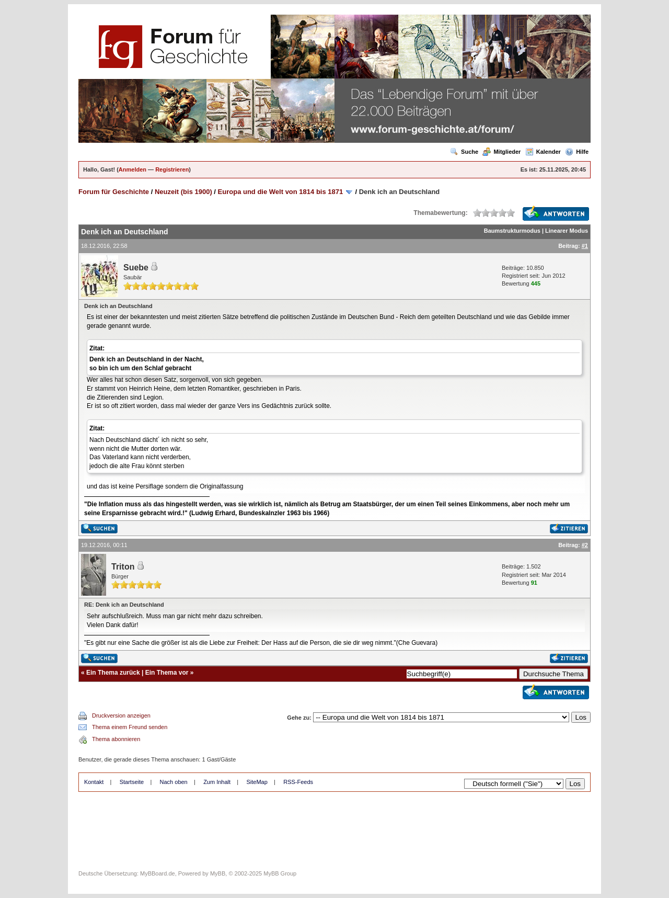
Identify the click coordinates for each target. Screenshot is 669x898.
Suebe (135, 267)
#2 (585, 545)
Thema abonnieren (116, 739)
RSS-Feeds (298, 782)
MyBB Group (279, 873)
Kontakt (93, 782)
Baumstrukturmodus (512, 231)
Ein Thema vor (167, 672)
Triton (122, 566)
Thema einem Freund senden (129, 727)
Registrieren (172, 169)
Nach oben (174, 782)
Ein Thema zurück (113, 672)
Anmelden (132, 169)
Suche (464, 152)
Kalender (543, 152)
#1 (585, 246)
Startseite (132, 782)
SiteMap (256, 782)
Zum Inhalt (216, 782)
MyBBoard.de (157, 873)
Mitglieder (501, 152)
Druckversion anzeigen (121, 715)
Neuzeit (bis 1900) (183, 192)
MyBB (217, 873)
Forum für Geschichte (113, 192)
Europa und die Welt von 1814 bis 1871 (280, 192)
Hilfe (577, 152)
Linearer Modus (566, 231)
